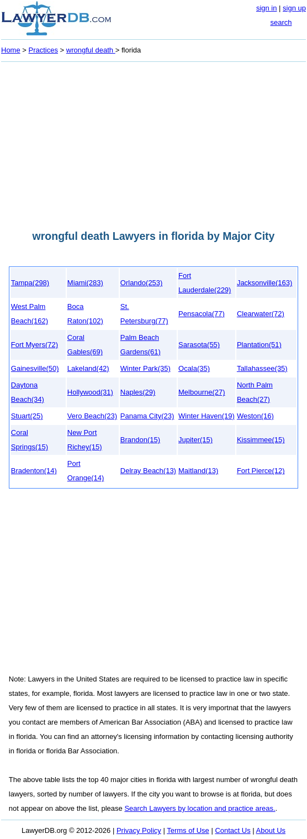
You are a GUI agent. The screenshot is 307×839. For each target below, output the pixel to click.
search (281, 22)
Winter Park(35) (145, 368)
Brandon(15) (140, 440)
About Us (270, 830)
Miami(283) (85, 283)
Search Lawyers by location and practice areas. (199, 808)
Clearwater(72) (260, 314)
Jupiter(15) (195, 440)
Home (10, 50)
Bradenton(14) (34, 470)
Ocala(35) (194, 368)
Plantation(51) (259, 344)
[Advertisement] (153, 142)
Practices (43, 50)
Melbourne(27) (201, 392)
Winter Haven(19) (206, 416)
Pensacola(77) (201, 314)
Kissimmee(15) (261, 440)
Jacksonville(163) (264, 283)
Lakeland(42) (88, 368)
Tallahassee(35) (262, 368)
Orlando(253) (141, 283)
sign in (266, 8)
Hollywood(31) (90, 392)
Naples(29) (138, 392)
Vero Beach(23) (92, 416)
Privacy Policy (139, 830)
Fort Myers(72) (34, 344)
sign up (294, 8)
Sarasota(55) (199, 344)
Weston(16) (255, 416)
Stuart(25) (27, 416)
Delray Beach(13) (148, 470)
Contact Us (232, 830)
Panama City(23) (147, 416)
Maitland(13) (198, 470)
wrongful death (90, 50)
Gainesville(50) (35, 368)
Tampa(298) (30, 283)
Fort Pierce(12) (261, 470)
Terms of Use (188, 830)
